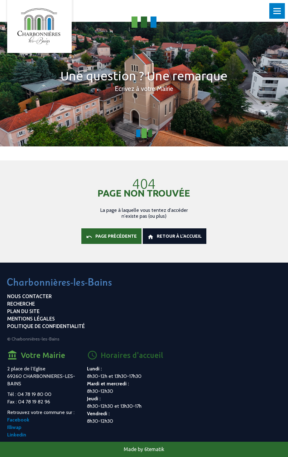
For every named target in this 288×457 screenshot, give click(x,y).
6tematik (154, 449)
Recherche (21, 304)
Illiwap (14, 427)
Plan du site (23, 311)
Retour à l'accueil (174, 237)
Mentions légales (31, 318)
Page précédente (111, 237)
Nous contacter (29, 296)
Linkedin (16, 435)
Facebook (18, 420)
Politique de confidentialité (46, 326)
